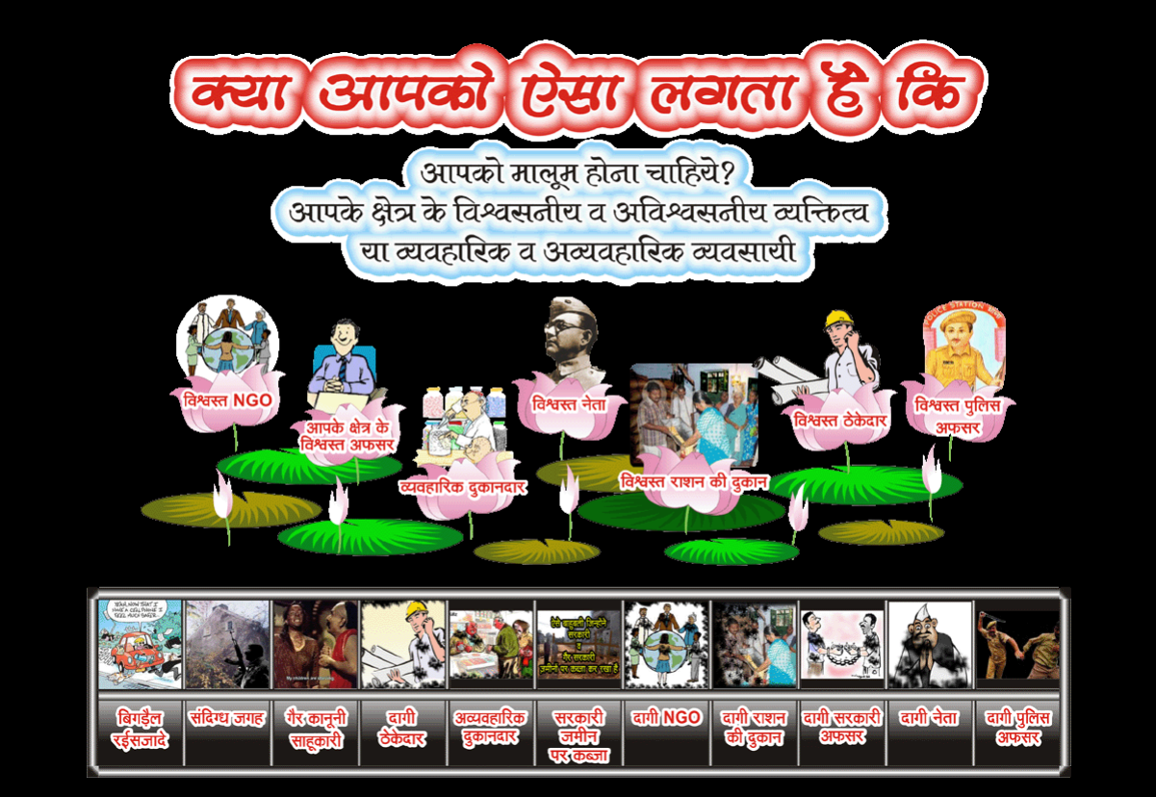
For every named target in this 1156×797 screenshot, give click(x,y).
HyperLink (404, 613)
